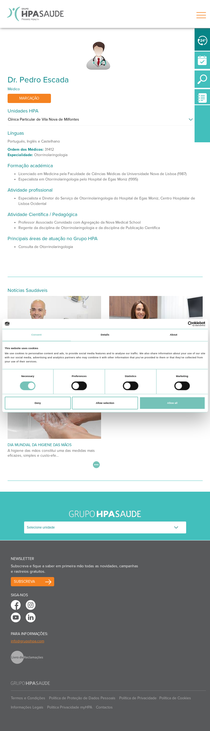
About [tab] (173, 335)
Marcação (29, 98)
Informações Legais (27, 707)
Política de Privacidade (138, 698)
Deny (38, 403)
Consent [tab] (36, 335)
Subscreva (24, 581)
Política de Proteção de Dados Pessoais (82, 698)
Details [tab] (105, 335)
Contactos (104, 707)
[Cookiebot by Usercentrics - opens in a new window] (181, 323)
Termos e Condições (28, 698)
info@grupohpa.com (27, 641)
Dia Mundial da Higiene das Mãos (40, 445)
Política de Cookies (175, 698)
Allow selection (105, 403)
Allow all (172, 403)
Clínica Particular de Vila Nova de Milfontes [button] (43, 119)
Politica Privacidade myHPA (69, 707)
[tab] (105, 121)
